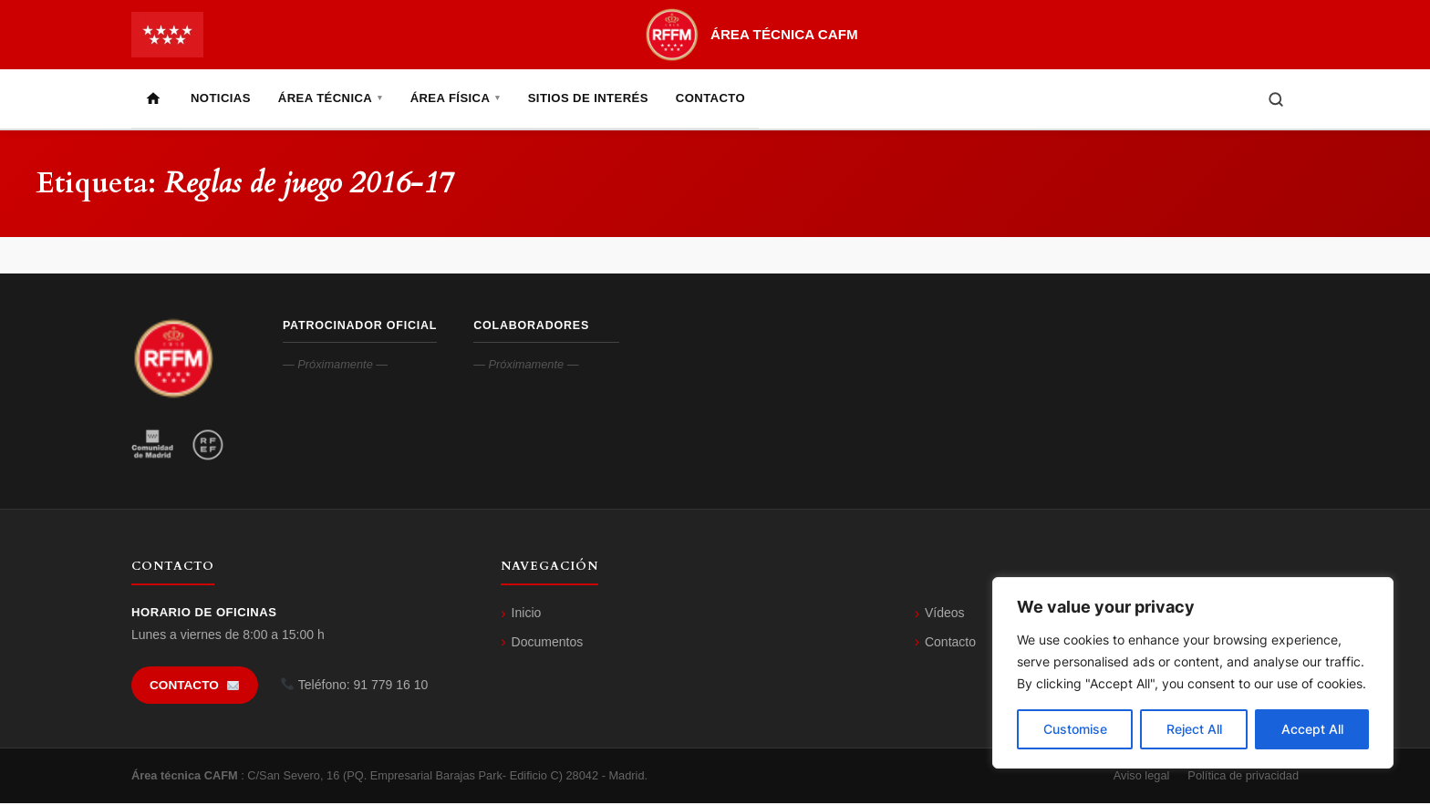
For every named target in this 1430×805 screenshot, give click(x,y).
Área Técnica (330, 98)
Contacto (710, 98)
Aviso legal (1142, 777)
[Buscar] (1275, 100)
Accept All (1312, 729)
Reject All (1194, 729)
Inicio (527, 614)
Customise (1075, 729)
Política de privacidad (1243, 777)
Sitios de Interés (588, 98)
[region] (1193, 673)
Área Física (455, 98)
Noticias (221, 98)
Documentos (548, 643)
